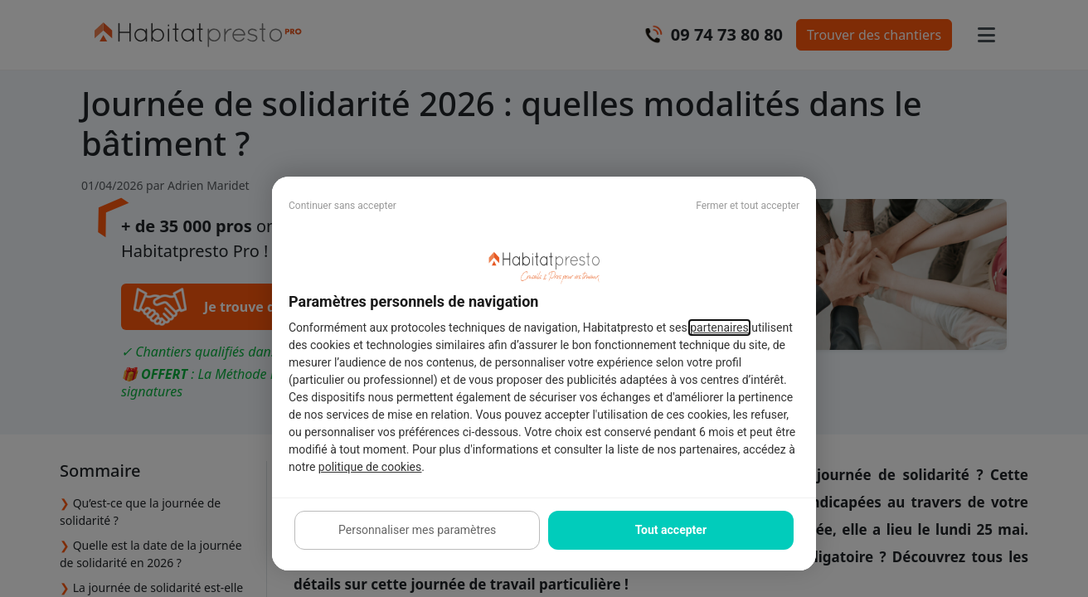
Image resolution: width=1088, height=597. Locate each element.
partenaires (719, 327)
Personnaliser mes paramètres (417, 529)
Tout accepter (671, 529)
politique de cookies (369, 466)
